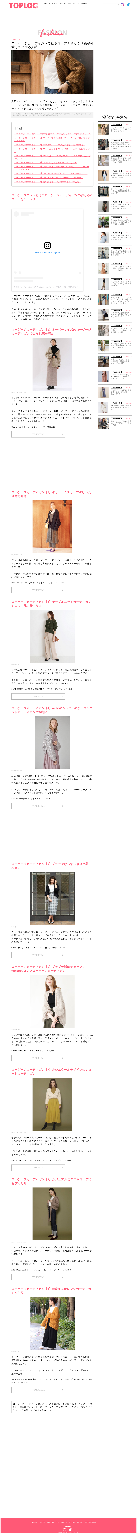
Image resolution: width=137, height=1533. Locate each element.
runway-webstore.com (18, 392)
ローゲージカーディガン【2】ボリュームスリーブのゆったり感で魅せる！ (49, 145)
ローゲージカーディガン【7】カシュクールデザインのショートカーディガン (50, 173)
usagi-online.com (16, 555)
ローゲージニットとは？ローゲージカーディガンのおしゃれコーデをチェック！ (52, 134)
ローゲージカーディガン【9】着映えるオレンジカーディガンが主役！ (47, 182)
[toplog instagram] (124, 4)
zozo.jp (13, 926)
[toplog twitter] (129, 4)
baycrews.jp (15, 664)
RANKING (84, 3)
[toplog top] (23, 5)
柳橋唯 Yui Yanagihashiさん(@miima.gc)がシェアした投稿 (40, 287)
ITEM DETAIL (38, 434)
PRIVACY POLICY (90, 1522)
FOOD (69, 3)
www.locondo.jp (16, 1029)
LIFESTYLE (62, 3)
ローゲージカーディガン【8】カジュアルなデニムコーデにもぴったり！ (48, 177)
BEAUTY (54, 3)
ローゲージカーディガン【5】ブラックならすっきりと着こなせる (45, 162)
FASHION (47, 3)
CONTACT (80, 1522)
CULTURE (76, 3)
